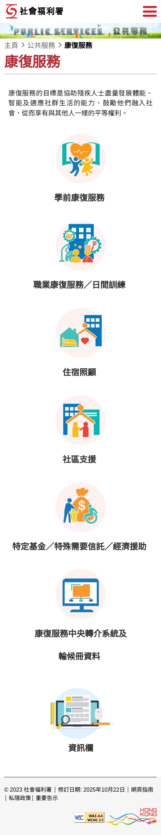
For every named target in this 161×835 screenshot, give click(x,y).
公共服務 (41, 45)
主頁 (11, 45)
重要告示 (47, 798)
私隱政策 (20, 798)
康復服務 (78, 45)
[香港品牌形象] (131, 817)
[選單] (150, 11)
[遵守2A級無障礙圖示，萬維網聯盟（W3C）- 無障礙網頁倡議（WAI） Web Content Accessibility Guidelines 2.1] (89, 817)
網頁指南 (142, 790)
